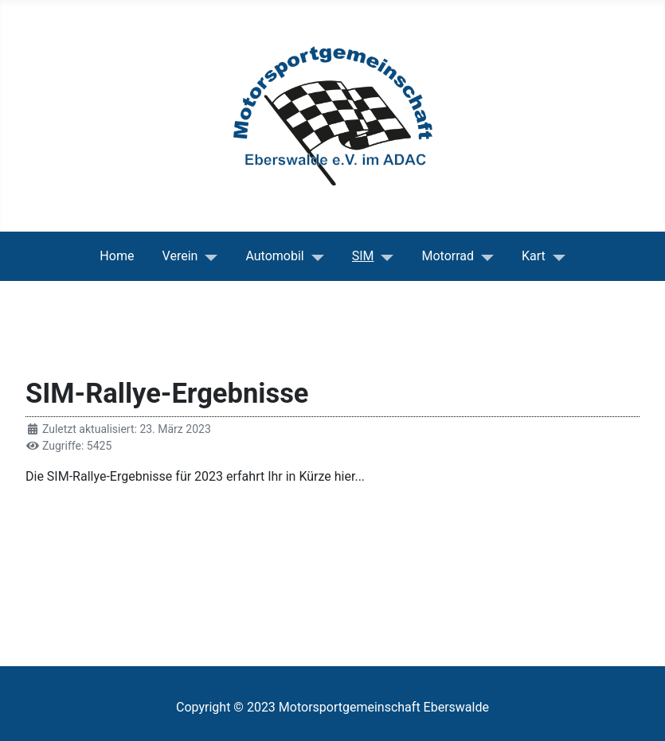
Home (117, 255)
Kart (534, 255)
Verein (180, 255)
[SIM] (384, 256)
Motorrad (448, 255)
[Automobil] (314, 256)
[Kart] (555, 256)
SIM (363, 255)
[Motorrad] (484, 256)
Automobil (274, 255)
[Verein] (207, 256)
